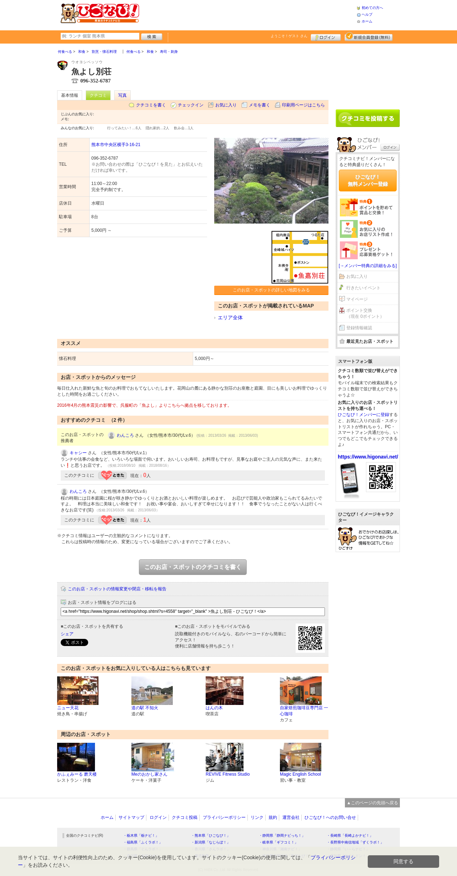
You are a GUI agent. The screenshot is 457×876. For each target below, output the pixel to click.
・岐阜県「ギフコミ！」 (278, 842)
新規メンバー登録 (369, 36)
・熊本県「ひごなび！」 (210, 835)
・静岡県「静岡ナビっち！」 (282, 835)
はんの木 (214, 707)
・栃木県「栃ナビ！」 (141, 835)
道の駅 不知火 (144, 707)
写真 (122, 95)
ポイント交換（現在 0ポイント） (365, 313)
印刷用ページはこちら (303, 104)
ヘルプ (367, 14)
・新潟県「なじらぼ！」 (210, 842)
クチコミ (98, 95)
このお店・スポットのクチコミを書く (192, 567)
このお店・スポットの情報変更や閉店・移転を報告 (117, 588)
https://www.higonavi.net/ (368, 457)
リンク (257, 817)
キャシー (78, 452)
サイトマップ (131, 817)
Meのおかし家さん (149, 774)
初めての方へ (372, 8)
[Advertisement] (247, 14)
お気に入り (226, 104)
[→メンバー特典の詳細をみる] (368, 265)
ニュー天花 (68, 707)
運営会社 (291, 817)
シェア (67, 633)
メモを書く (259, 104)
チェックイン (191, 104)
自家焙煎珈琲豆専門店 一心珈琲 (304, 710)
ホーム (367, 21)
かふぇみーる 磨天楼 (77, 774)
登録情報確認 (359, 327)
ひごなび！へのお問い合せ (330, 817)
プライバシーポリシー (224, 817)
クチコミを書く (151, 104)
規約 (272, 817)
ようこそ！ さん (289, 36)
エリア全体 (230, 317)
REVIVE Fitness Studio (228, 774)
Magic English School (300, 774)
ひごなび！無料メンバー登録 (368, 180)
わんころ (125, 435)
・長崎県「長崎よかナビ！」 (350, 835)
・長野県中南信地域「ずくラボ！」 (355, 842)
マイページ (357, 299)
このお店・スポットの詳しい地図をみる (271, 289)
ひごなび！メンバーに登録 (363, 414)
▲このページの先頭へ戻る (372, 802)
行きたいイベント (363, 287)
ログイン (326, 36)
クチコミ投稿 (184, 817)
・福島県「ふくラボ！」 (142, 842)
